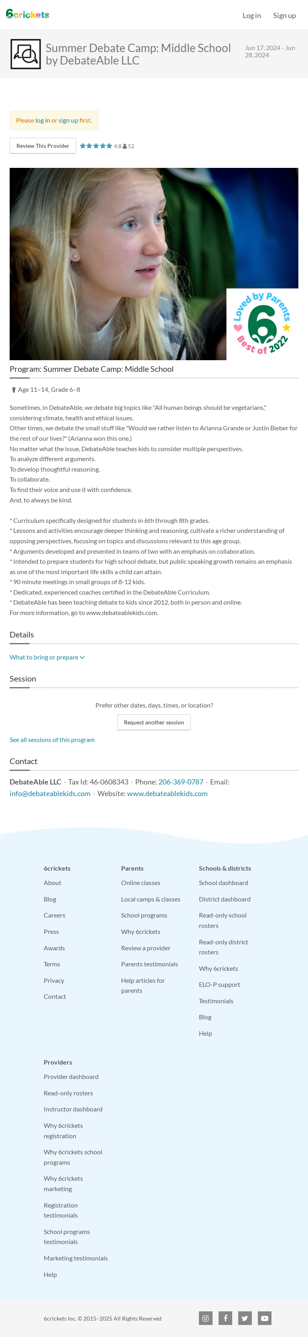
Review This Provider (42, 145)
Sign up (284, 15)
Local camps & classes (150, 899)
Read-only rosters (68, 1093)
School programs (144, 915)
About (52, 882)
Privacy (54, 980)
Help (205, 1033)
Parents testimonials (149, 964)
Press (51, 931)
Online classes (140, 882)
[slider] (96, 145)
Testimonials (216, 1000)
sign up (68, 120)
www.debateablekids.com (167, 793)
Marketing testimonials (76, 1258)
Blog (50, 899)
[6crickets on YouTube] (265, 1318)
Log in (252, 15)
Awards (54, 948)
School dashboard (223, 882)
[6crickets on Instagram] (206, 1318)
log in (42, 120)
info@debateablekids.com (50, 793)
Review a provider (145, 948)
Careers (54, 915)
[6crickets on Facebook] (225, 1318)
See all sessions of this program (52, 739)
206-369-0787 (180, 782)
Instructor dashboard (73, 1109)
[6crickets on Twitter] (245, 1318)
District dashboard (225, 899)
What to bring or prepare (47, 657)
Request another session (154, 722)
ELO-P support (219, 984)
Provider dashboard (71, 1076)
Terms (52, 964)
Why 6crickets (140, 931)
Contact (55, 996)
